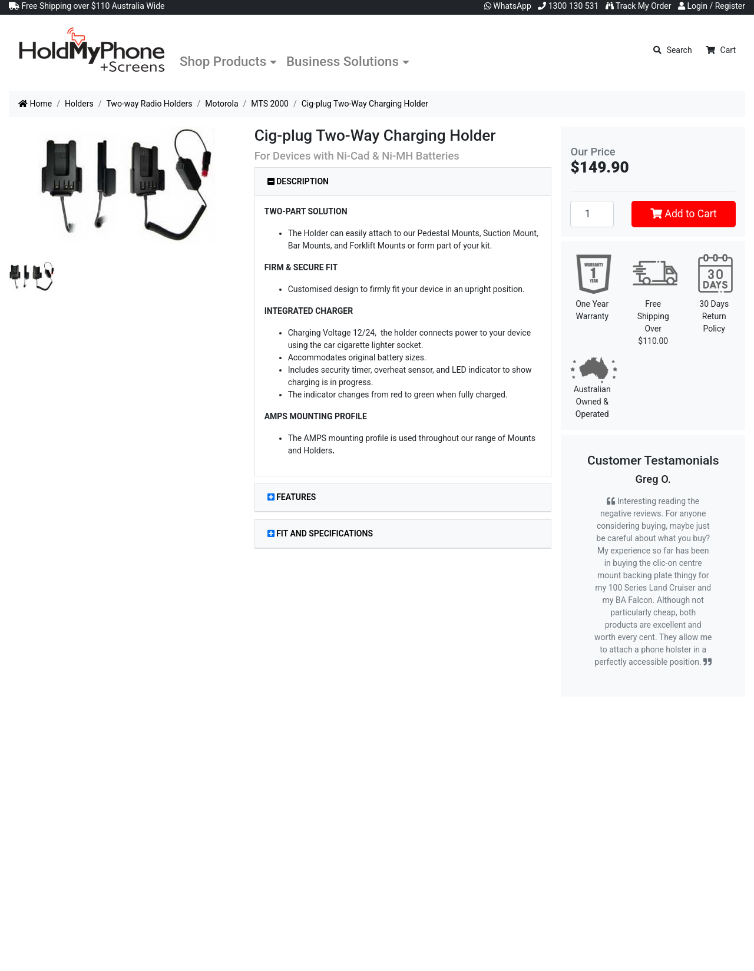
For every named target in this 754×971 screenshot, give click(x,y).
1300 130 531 (568, 6)
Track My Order (639, 6)
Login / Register (711, 6)
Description (298, 181)
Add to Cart (683, 214)
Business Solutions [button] (342, 61)
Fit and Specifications (320, 533)
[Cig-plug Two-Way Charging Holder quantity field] (592, 214)
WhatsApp (507, 6)
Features (291, 497)
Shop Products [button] (223, 61)
